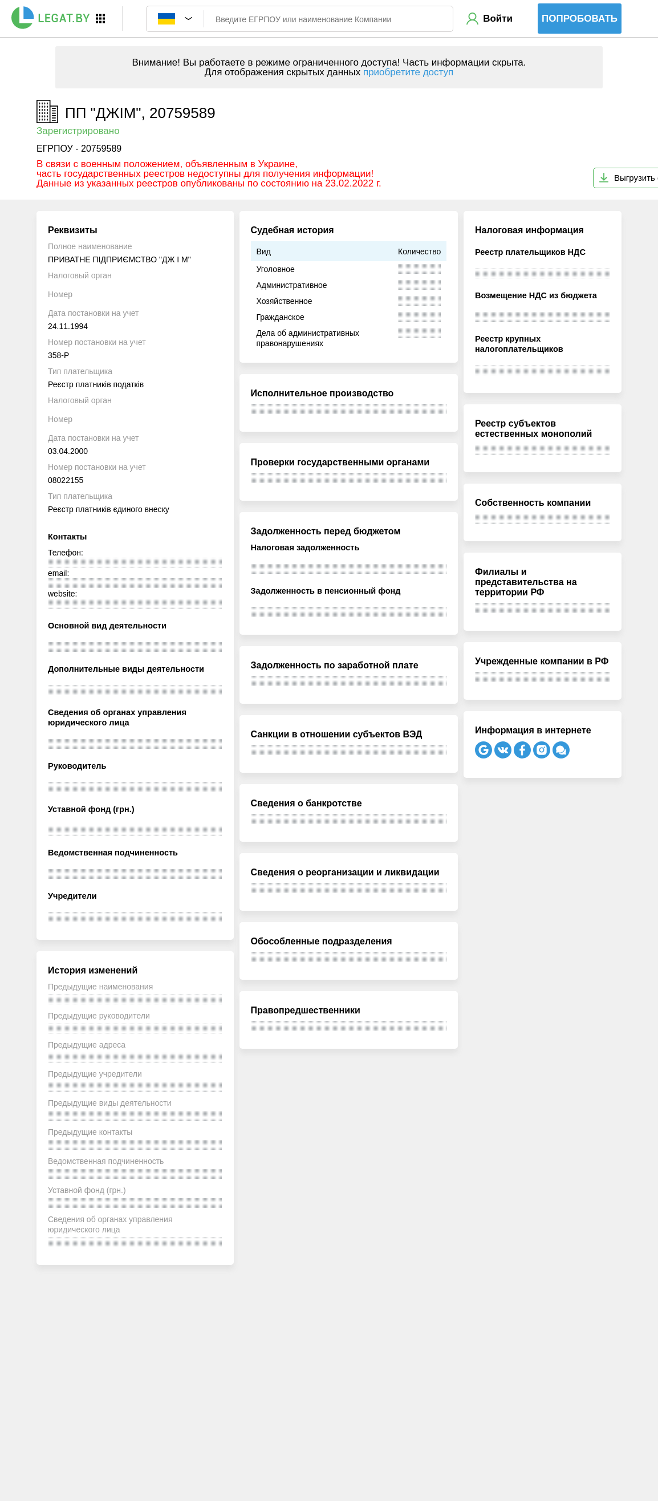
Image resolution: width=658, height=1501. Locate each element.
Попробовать (580, 18)
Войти (498, 18)
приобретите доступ (408, 72)
